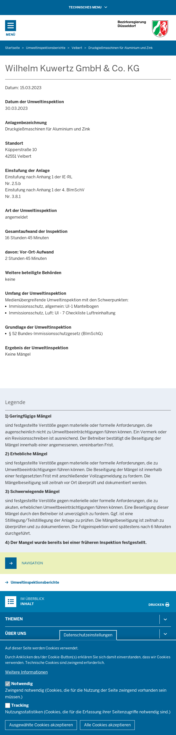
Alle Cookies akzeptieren (107, 725)
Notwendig (22, 683)
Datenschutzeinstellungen (88, 635)
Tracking (20, 705)
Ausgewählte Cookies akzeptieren (41, 725)
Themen (14, 619)
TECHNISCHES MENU (95, 7)
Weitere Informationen (26, 672)
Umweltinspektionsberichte (35, 582)
